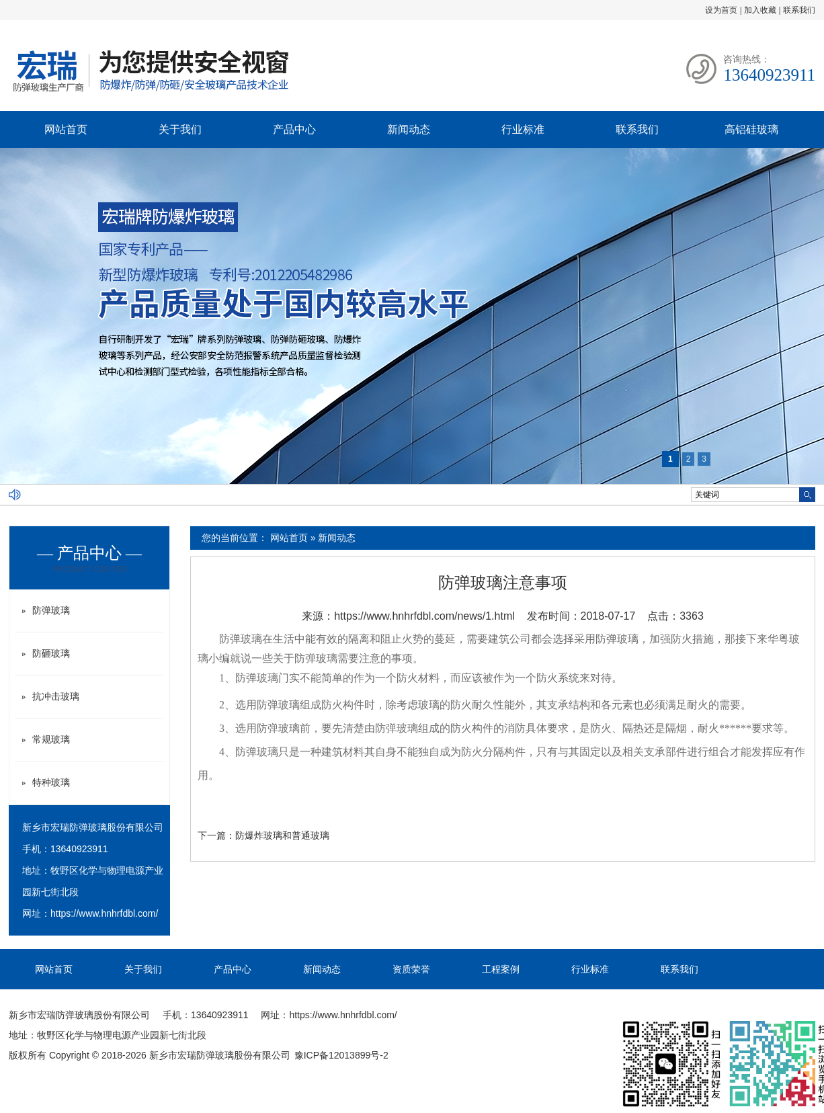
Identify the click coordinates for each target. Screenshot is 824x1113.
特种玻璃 (51, 782)
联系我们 (799, 10)
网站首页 (65, 129)
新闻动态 (408, 129)
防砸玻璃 (51, 653)
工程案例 (501, 969)
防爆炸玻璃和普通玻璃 (282, 835)
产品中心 (294, 129)
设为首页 (721, 10)
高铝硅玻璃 (751, 129)
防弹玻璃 (240, 639)
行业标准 (522, 129)
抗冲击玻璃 (55, 696)
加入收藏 (760, 10)
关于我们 (180, 129)
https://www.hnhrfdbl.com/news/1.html (424, 616)
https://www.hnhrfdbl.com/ (104, 913)
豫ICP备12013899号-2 (341, 1055)
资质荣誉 (411, 969)
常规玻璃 (51, 739)
